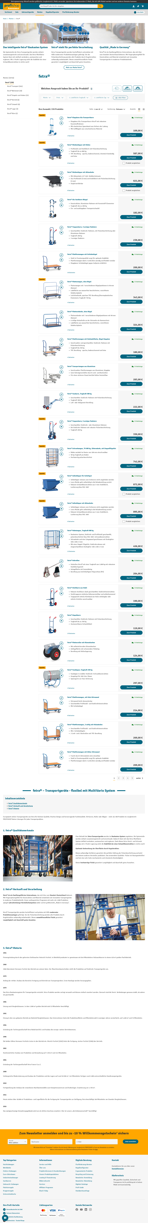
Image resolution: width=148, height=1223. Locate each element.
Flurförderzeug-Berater (84, 1165)
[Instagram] (90, 1210)
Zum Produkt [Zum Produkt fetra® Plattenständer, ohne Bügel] (131, 329)
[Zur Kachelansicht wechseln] (143, 109)
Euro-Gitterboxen (9, 1174)
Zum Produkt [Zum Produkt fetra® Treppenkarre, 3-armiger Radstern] (131, 244)
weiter (138, 778)
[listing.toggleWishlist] (61, 118)
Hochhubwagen (8, 1165)
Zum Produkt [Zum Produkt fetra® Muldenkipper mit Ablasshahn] (131, 185)
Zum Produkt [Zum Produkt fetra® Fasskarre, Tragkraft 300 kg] (131, 411)
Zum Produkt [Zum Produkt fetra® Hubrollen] (131, 578)
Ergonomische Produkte (84, 1171)
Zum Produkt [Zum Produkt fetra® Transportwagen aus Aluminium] (131, 384)
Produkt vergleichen (133, 163)
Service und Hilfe (45, 1165)
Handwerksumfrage (82, 1191)
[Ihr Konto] (133, 6)
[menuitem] (133, 6)
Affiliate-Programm (46, 1188)
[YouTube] (81, 1210)
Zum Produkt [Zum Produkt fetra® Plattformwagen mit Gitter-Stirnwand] (131, 769)
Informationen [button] (45, 1160)
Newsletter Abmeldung (84, 1181)
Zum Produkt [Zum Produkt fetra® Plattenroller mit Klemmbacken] (131, 660)
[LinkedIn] (86, 1210)
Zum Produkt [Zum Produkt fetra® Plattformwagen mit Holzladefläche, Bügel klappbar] (131, 357)
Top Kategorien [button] (9, 1160)
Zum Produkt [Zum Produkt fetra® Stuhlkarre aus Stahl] (131, 605)
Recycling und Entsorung (84, 1174)
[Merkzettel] (138, 6)
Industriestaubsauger (10, 1178)
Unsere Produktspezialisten (49, 1174)
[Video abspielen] (61, 123)
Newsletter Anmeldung (84, 1178)
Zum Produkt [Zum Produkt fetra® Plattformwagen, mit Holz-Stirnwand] (131, 715)
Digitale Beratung (84, 1160)
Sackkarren (7, 1181)
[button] (91, 89)
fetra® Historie (13, 809)
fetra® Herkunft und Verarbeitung (20, 806)
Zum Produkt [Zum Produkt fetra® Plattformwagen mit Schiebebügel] (131, 272)
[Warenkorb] (142, 6)
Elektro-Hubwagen (9, 1171)
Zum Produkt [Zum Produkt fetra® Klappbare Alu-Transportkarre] (131, 135)
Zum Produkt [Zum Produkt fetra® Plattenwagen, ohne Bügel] (131, 302)
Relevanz (120, 109)
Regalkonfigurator (82, 1168)
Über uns (42, 1168)
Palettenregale (8, 1188)
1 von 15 (98, 109)
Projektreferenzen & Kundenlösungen (52, 1171)
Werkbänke (7, 1168)
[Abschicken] (130, 1141)
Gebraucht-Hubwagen (11, 1184)
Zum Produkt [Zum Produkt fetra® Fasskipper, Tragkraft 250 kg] (131, 687)
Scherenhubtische (9, 1194)
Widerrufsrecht (44, 1181)
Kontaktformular (118, 1169)
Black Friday (43, 1191)
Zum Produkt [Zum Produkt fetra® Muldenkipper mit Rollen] (131, 158)
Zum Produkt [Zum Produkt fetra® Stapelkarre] (131, 633)
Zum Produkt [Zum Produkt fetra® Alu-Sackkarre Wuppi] (131, 217)
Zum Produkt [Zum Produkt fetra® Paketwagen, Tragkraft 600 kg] (131, 551)
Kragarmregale (8, 1191)
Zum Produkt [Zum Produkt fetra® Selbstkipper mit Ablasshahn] (131, 516)
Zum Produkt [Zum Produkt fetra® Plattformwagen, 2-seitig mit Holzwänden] (131, 742)
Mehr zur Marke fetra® (74, 67)
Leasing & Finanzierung (47, 1178)
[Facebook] (77, 1210)
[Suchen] (100, 6)
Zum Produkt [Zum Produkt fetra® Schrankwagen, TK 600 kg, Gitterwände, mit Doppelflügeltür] (131, 466)
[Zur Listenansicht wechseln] (139, 109)
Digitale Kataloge (82, 1184)
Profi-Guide (80, 1188)
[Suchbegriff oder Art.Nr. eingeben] (68, 6)
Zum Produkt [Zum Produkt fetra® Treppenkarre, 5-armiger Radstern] (131, 439)
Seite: (91, 109)
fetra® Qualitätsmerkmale (17, 803)
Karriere (42, 1184)
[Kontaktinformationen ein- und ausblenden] (5, 1218)
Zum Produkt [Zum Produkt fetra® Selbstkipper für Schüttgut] (131, 489)
